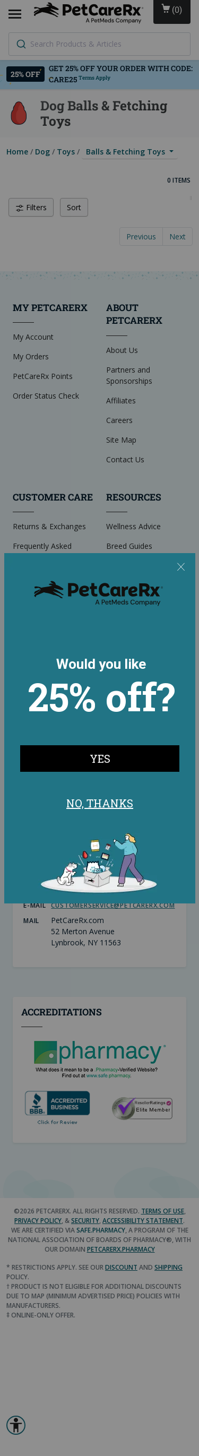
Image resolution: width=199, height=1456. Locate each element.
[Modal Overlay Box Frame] (99, 728)
